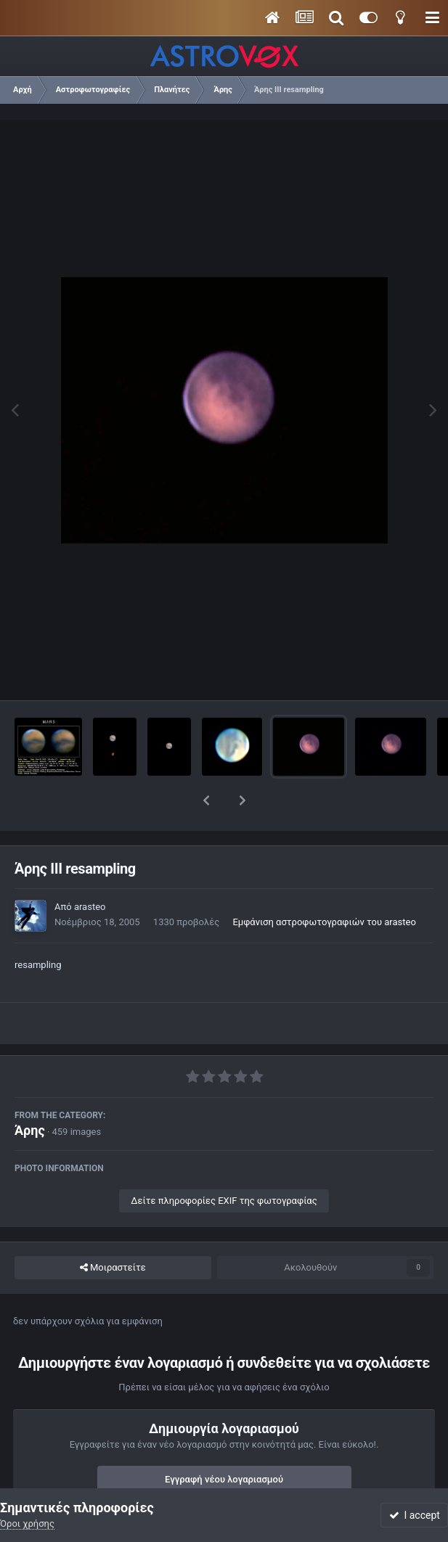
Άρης (30, 1092)
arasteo (90, 869)
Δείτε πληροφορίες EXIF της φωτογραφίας (224, 1162)
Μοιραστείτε (113, 1230)
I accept (414, 1515)
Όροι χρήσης (27, 1523)
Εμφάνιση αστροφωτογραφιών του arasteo (323, 884)
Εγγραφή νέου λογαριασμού (224, 1441)
